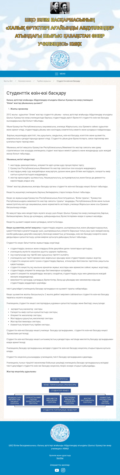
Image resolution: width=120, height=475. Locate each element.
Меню (60, 74)
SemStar (59, 458)
